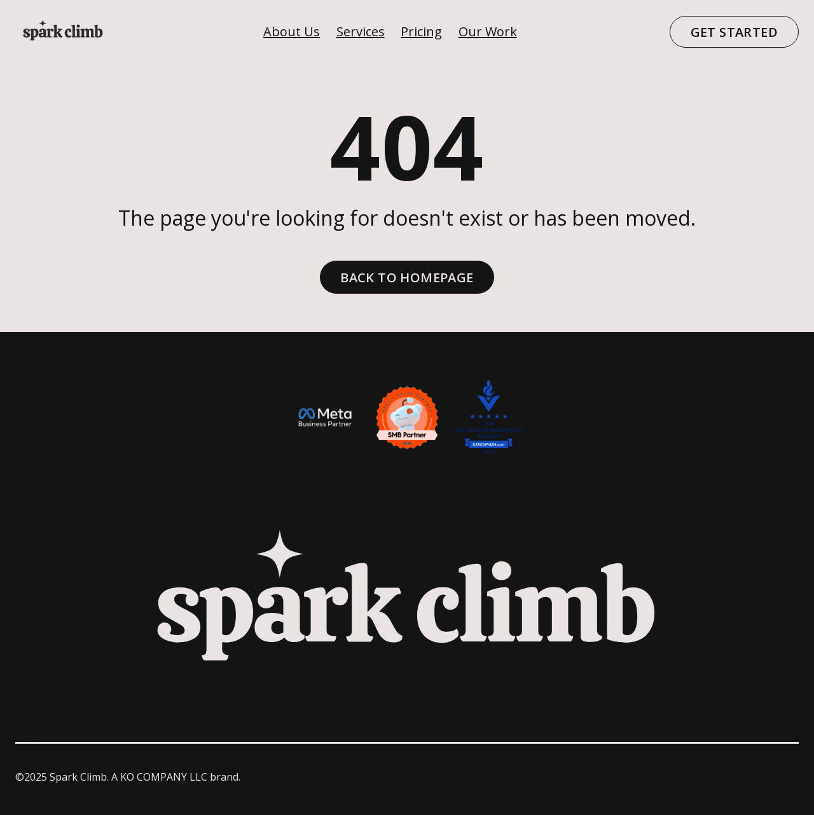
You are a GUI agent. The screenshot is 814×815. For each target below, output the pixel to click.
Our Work (488, 31)
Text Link (43, 734)
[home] (63, 32)
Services (360, 31)
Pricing (421, 31)
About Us (291, 31)
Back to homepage (406, 277)
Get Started (734, 32)
